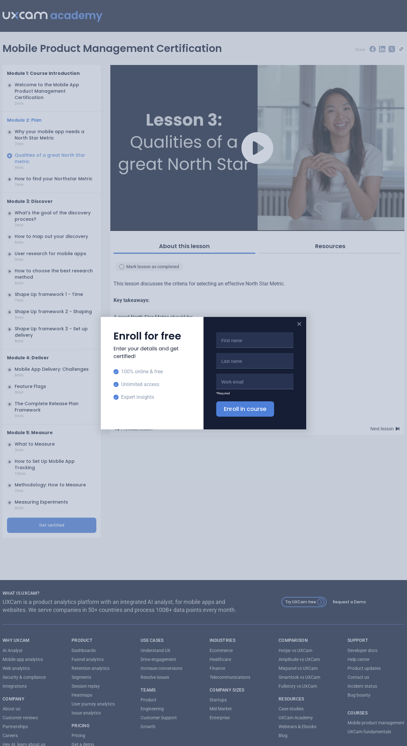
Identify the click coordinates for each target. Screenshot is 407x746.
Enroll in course (245, 409)
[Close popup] (299, 324)
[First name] (254, 340)
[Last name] (254, 360)
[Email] (254, 381)
